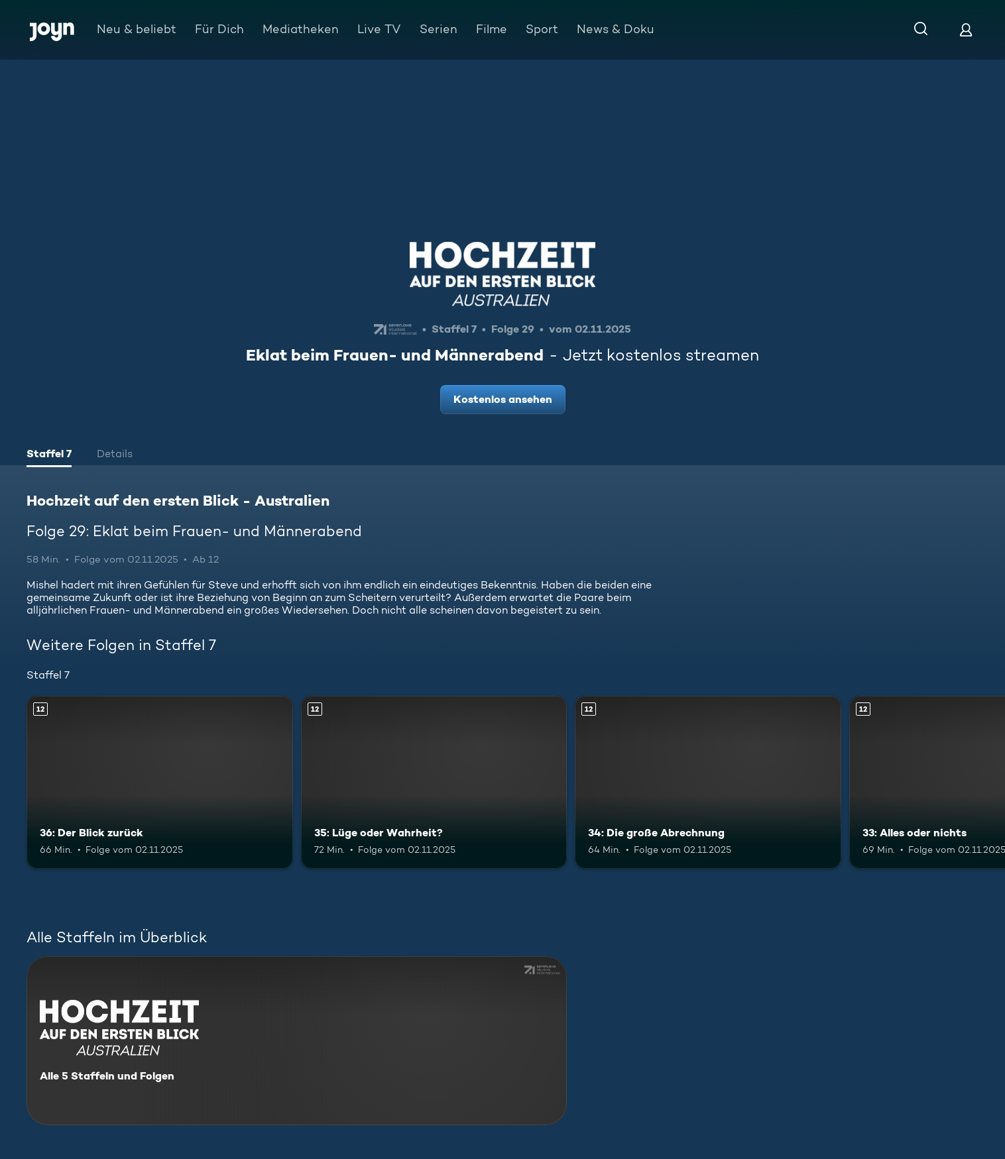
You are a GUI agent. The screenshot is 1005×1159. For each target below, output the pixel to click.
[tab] (49, 455)
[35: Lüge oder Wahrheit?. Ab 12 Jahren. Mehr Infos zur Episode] (434, 782)
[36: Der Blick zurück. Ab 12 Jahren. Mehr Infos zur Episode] (160, 782)
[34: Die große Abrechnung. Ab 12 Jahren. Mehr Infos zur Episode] (708, 782)
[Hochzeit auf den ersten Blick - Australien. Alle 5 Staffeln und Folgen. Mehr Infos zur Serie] (297, 1040)
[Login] (965, 29)
